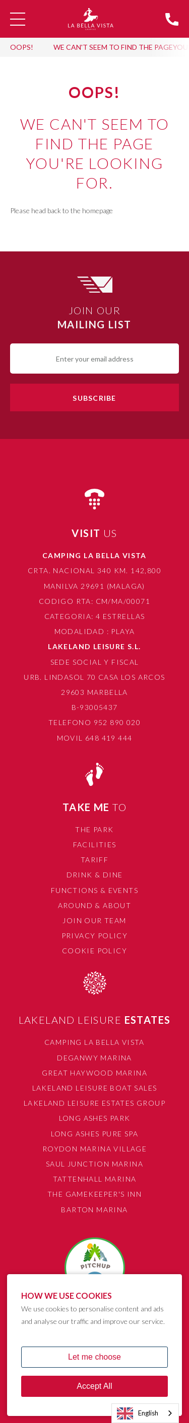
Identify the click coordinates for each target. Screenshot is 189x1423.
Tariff (94, 859)
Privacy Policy (94, 935)
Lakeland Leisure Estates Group (94, 1103)
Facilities (94, 844)
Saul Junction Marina (94, 1164)
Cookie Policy (94, 950)
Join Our (94, 317)
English (137, 1413)
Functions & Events (94, 890)
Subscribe (94, 398)
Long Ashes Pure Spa (95, 1133)
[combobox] (145, 1413)
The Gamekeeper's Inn (94, 1194)
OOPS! (21, 47)
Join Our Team (94, 920)
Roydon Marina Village (94, 1148)
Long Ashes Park (95, 1118)
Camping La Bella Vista (94, 1042)
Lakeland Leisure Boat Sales (94, 1088)
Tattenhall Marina (95, 1179)
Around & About (95, 905)
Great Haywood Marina (94, 1073)
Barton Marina (94, 1209)
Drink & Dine (95, 874)
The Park (94, 829)
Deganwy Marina (94, 1057)
